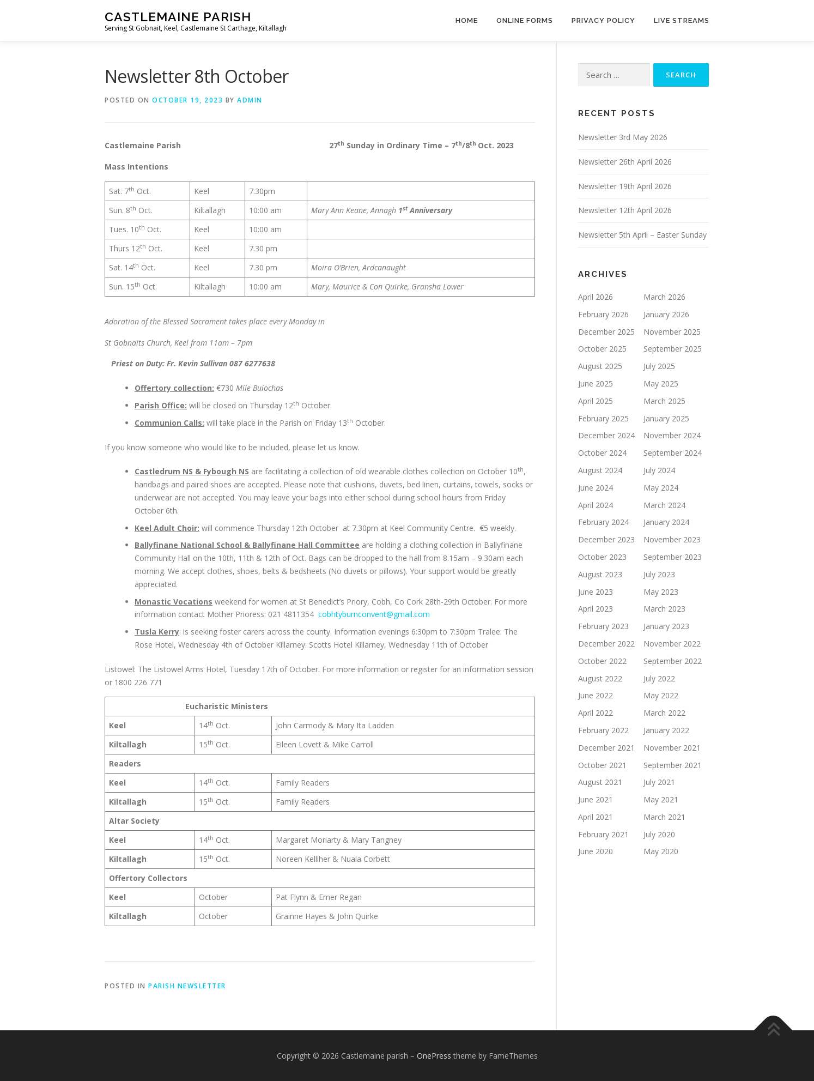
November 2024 (672, 435)
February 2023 (603, 626)
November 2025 (672, 332)
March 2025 (664, 401)
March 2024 (664, 505)
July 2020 (659, 834)
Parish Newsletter (187, 986)
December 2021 (606, 747)
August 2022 (600, 678)
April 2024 (595, 505)
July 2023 (659, 574)
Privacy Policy (603, 20)
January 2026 (666, 314)
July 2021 (659, 782)
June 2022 (595, 695)
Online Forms (524, 20)
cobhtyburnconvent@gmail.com (374, 614)
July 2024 (659, 470)
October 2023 (602, 557)
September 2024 (672, 453)
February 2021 (603, 834)
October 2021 (602, 765)
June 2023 (595, 592)
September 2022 (672, 661)
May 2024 (660, 487)
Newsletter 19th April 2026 (625, 186)
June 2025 (595, 383)
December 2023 (606, 539)
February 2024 (603, 522)
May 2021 (660, 799)
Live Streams (681, 20)
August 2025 (600, 366)
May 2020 (660, 851)
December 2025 (606, 332)
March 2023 (664, 608)
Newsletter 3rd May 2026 (622, 137)
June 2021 (595, 799)
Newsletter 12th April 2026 (625, 210)
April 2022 (595, 713)
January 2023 (666, 626)
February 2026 (603, 314)
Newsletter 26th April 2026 (625, 161)
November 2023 (672, 539)
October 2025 (602, 348)
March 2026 (664, 297)
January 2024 (666, 522)
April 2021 (595, 817)
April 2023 (595, 608)
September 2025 (672, 348)
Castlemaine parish (178, 16)
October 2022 (602, 661)
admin (250, 100)
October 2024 (602, 453)
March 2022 (664, 713)
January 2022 (666, 730)
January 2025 (666, 418)
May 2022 (660, 695)
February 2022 (603, 730)
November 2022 (672, 643)
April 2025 (595, 401)
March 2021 (664, 817)
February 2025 (603, 418)
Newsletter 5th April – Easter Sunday (642, 235)
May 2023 (660, 592)
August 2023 (600, 574)
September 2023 (672, 557)
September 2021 (672, 765)
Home (466, 20)
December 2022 (606, 643)
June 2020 (595, 851)
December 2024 (606, 435)
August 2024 (600, 470)
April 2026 (595, 297)
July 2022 (659, 678)
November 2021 (672, 747)
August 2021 (600, 782)
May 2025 (660, 383)
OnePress (434, 1055)
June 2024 (595, 487)
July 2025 (659, 366)
